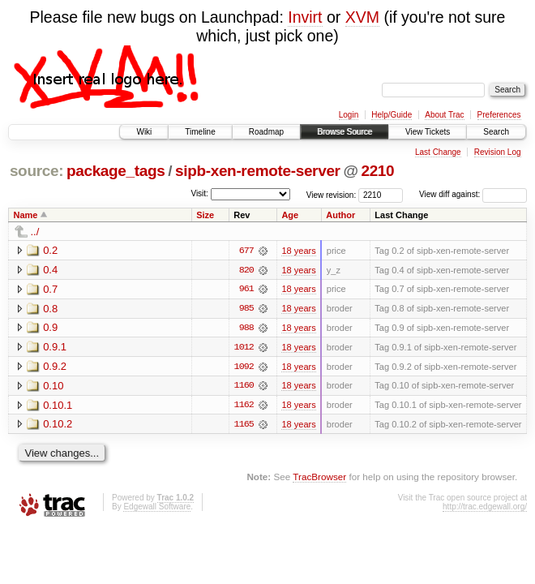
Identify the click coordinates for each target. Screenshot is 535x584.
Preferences (499, 114)
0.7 (50, 289)
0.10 (53, 386)
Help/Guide (391, 114)
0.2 (50, 250)
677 (246, 250)
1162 (244, 406)
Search (496, 131)
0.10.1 (57, 406)
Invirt (305, 17)
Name (26, 215)
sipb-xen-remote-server (257, 170)
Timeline (200, 131)
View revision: (331, 194)
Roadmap (266, 131)
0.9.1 (54, 347)
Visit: (199, 193)
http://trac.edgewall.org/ (485, 508)
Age (289, 215)
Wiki (144, 131)
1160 (244, 386)
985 (246, 309)
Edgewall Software (156, 508)
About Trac (444, 114)
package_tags (115, 170)
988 (246, 328)
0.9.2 (54, 367)
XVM (362, 17)
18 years (298, 251)
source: (36, 170)
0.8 (50, 309)
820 (246, 270)
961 (246, 289)
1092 (244, 367)
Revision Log (497, 152)
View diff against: (473, 194)
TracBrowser (319, 478)
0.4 (50, 270)
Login (348, 114)
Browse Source (344, 131)
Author (340, 215)
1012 (244, 347)
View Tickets (427, 131)
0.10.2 (57, 425)
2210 (377, 170)
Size (205, 215)
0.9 (50, 328)
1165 (244, 425)
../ (35, 231)
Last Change (438, 152)
